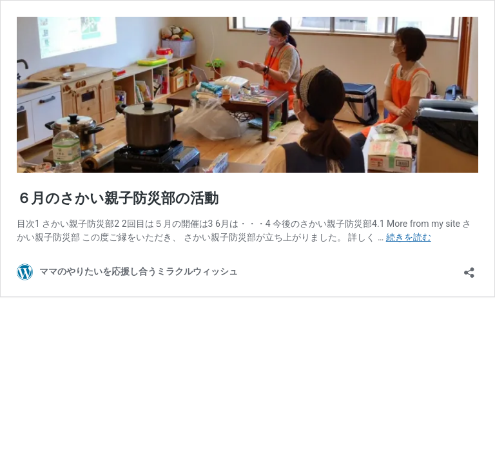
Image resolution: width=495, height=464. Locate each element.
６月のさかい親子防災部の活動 (117, 198)
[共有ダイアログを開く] (469, 268)
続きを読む (408, 237)
